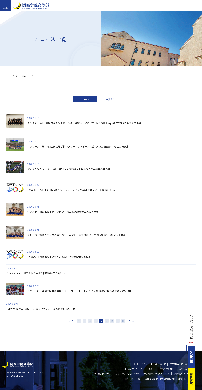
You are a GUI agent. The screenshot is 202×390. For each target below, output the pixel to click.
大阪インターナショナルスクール (142, 369)
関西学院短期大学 (168, 369)
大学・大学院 (185, 369)
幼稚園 (135, 364)
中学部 (154, 364)
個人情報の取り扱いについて (157, 374)
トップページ (12, 75)
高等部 (163, 364)
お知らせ (110, 99)
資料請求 (198, 379)
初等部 (144, 364)
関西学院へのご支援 (182, 374)
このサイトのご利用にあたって (127, 374)
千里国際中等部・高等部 (180, 364)
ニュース (85, 99)
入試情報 (198, 357)
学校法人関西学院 (102, 374)
